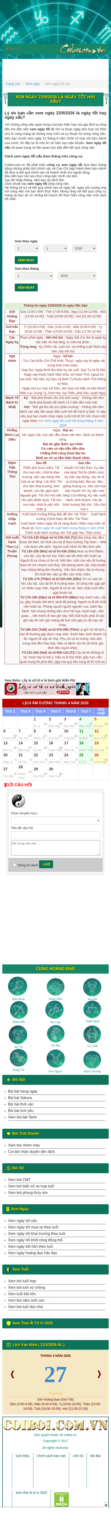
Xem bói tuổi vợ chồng (26, 1287)
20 (5, 755)
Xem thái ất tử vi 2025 (31, 1492)
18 (81, 743)
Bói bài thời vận (21, 1104)
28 (21, 767)
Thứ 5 (56, 711)
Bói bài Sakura (20, 1098)
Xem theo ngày (26, 241)
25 (81, 755)
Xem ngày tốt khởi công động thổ (35, 1240)
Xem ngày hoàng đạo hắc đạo (32, 1253)
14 (21, 743)
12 (96, 731)
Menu (12, 49)
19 (96, 743)
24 (66, 755)
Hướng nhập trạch (12, 518)
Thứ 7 (86, 711)
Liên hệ (78, 1456)
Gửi (46, 864)
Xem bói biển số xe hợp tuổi (31, 1186)
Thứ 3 (25, 711)
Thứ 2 (10, 711)
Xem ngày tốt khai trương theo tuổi (36, 1234)
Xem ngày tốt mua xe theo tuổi (33, 1227)
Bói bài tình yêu (20, 1111)
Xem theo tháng (27, 268)
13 (5, 743)
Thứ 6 (71, 711)
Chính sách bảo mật (51, 1456)
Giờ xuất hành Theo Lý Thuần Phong (12, 547)
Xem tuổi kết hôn (22, 1294)
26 (96, 755)
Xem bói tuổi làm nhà (25, 1307)
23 (51, 755)
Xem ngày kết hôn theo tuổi (30, 1246)
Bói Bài (95, 1456)
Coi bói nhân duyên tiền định (31, 1152)
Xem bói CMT (19, 1180)
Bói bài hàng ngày (22, 1091)
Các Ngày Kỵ (12, 340)
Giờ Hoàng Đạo (12, 316)
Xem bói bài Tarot (22, 1117)
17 (66, 743)
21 (21, 755)
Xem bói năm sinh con (26, 1300)
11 (81, 731)
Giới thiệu (23, 1456)
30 (51, 769)
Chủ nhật (101, 711)
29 (36, 769)
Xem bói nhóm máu (24, 1145)
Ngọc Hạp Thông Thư (12, 469)
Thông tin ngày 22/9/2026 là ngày (55, 305)
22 (36, 755)
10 (66, 731)
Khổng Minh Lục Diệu (12, 434)
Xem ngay (26, 260)
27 (5, 769)
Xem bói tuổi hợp (22, 1281)
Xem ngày (32, 84)
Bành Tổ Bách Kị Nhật (12, 402)
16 (51, 743)
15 (36, 743)
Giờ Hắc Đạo (12, 329)
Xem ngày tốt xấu (22, 1221)
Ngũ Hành (12, 358)
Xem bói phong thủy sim (28, 1193)
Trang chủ (13, 84)
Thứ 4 (40, 711)
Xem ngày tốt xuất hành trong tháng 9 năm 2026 (69, 528)
